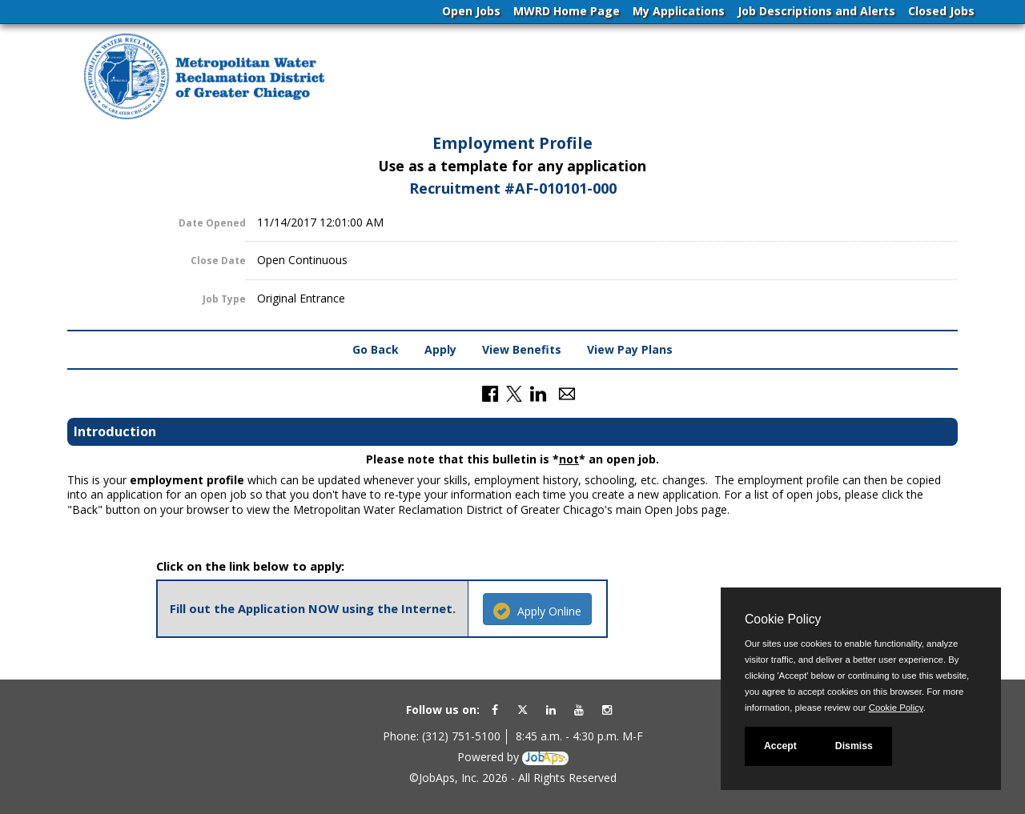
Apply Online (537, 611)
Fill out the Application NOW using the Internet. (313, 608)
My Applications (679, 10)
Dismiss (854, 746)
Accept (780, 746)
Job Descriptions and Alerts (816, 10)
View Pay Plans (630, 349)
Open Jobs (471, 10)
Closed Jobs (941, 10)
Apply (440, 349)
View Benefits (521, 349)
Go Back (375, 349)
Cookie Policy (783, 619)
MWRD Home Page (566, 10)
